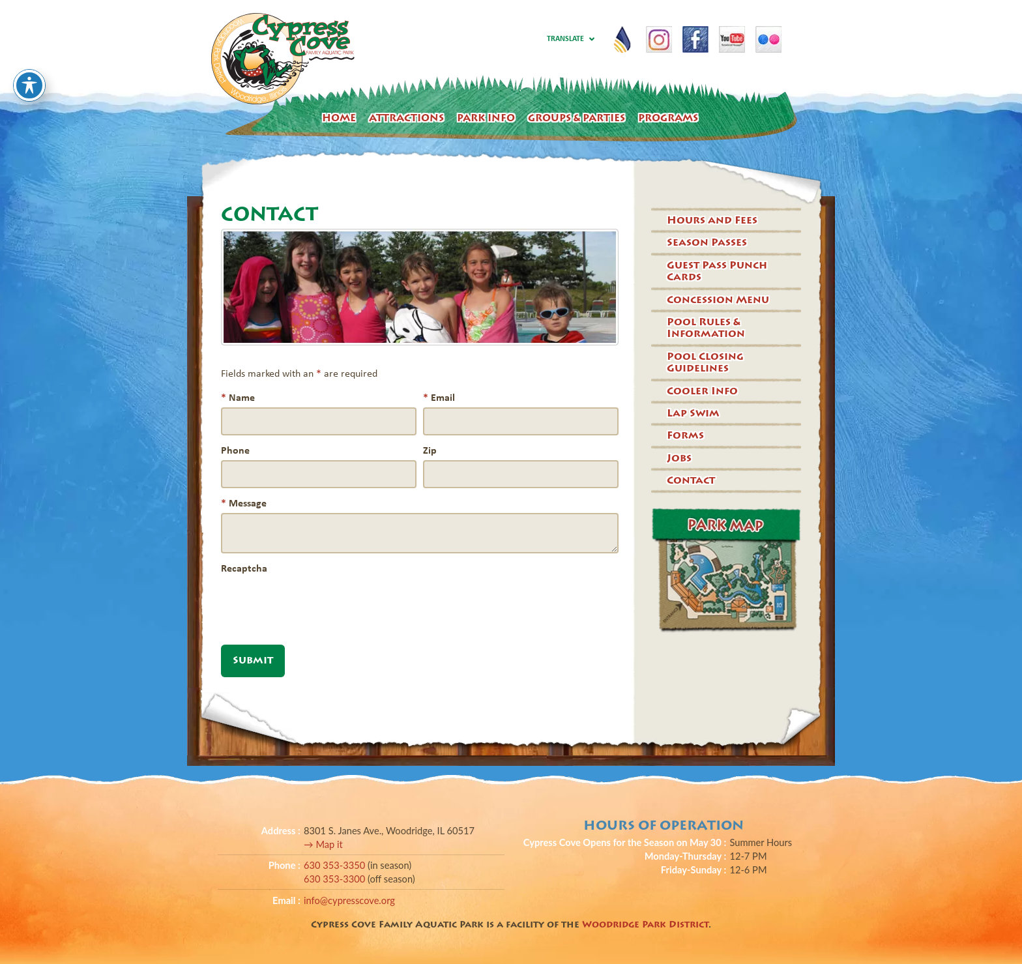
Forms (685, 435)
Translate (570, 39)
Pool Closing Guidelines (705, 362)
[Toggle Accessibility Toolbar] (29, 62)
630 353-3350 (336, 865)
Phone (235, 450)
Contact (691, 480)
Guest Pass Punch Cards (717, 271)
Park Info (486, 118)
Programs (668, 118)
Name (238, 397)
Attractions (406, 118)
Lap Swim (693, 413)
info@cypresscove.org (349, 900)
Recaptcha (244, 568)
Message (244, 502)
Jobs (679, 458)
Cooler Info (702, 391)
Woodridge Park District (645, 924)
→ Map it (323, 844)
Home (339, 118)
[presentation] (320, 603)
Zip (430, 450)
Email (439, 397)
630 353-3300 (336, 878)
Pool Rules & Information (706, 327)
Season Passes (707, 242)
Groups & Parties (576, 118)
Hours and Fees (712, 220)
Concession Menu (718, 299)
